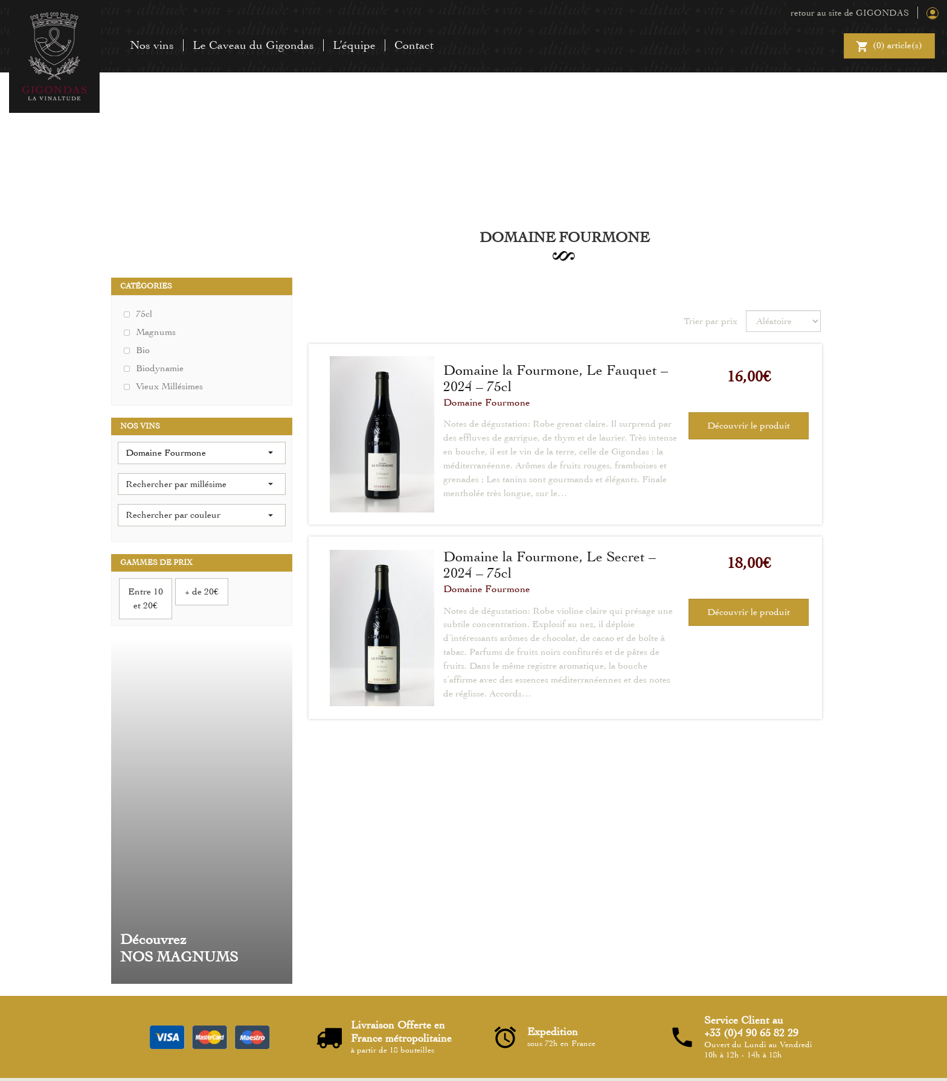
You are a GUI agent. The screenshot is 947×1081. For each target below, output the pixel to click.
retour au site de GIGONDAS (850, 12)
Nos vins (152, 45)
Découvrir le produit (748, 425)
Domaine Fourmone (486, 402)
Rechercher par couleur (199, 514)
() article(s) (889, 47)
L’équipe (354, 45)
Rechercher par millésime (199, 484)
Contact (414, 45)
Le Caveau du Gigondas (253, 45)
